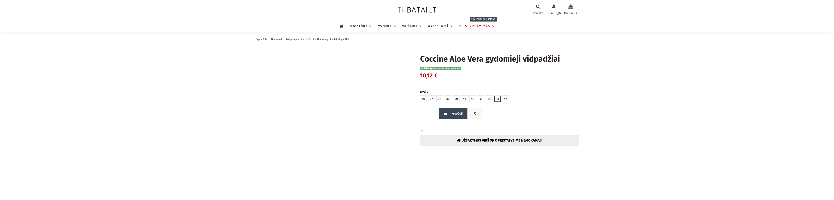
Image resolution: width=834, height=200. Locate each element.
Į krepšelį (453, 113)
